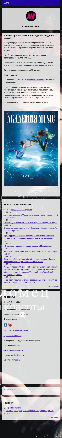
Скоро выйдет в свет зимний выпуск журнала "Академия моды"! (30, 223)
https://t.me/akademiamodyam (16, 331)
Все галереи (54, 417)
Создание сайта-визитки (44, 437)
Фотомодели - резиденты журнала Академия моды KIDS (29, 411)
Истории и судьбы (11, 389)
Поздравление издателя (21, 210)
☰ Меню (8, 3)
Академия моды (31, 26)
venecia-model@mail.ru (14, 355)
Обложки (9, 413)
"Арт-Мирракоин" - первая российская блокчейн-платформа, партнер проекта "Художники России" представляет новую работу (29, 238)
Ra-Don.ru (56, 437)
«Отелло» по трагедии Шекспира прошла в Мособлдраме (28, 246)
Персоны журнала (13, 408)
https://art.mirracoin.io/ (12, 336)
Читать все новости (52, 286)
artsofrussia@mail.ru (35, 80)
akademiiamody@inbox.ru (13, 350)
